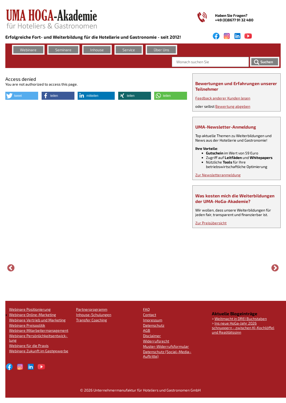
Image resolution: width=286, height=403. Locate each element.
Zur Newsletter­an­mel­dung (218, 175)
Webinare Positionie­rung (30, 309)
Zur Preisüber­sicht (211, 223)
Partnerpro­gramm (91, 309)
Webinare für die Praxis (29, 345)
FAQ (146, 309)
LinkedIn (237, 36)
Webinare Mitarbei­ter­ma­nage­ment (38, 330)
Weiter (275, 268)
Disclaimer (152, 335)
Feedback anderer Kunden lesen (222, 98)
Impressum (152, 320)
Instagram (227, 36)
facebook (216, 36)
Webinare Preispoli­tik (27, 325)
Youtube (248, 36)
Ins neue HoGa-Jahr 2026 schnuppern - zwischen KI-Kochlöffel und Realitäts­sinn (243, 327)
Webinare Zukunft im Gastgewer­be (38, 351)
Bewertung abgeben (232, 106)
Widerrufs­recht (156, 341)
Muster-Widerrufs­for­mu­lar (166, 346)
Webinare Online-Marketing (32, 314)
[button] (21, 96)
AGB (146, 330)
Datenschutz (153, 325)
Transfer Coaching (91, 320)
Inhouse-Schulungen (93, 314)
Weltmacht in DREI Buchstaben (241, 318)
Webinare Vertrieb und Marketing (37, 320)
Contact (149, 314)
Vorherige (11, 268)
